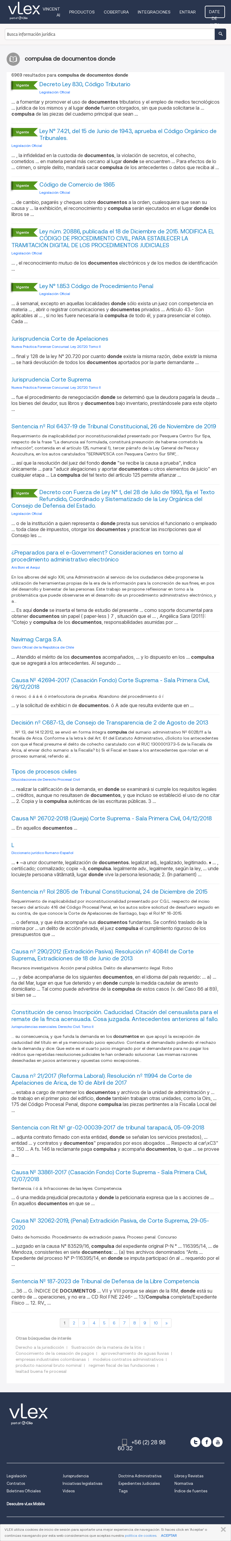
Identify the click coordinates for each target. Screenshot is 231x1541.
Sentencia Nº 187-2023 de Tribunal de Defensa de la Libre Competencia (105, 1281)
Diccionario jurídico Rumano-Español (42, 853)
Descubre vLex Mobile (26, 1504)
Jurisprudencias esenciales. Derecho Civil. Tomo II (52, 1027)
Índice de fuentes (190, 1491)
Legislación (17, 1476)
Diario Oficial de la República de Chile (42, 647)
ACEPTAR (169, 1535)
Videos (69, 1491)
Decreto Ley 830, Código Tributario (84, 84)
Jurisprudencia (76, 1476)
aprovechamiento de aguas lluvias (135, 1353)
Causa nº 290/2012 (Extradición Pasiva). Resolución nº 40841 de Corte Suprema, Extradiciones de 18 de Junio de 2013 (102, 955)
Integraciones (155, 12)
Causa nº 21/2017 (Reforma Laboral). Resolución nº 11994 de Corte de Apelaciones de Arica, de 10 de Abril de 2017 (101, 1079)
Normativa (183, 1483)
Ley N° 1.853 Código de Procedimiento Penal (96, 286)
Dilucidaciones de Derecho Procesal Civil (45, 779)
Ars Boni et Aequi (25, 567)
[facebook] (206, 1442)
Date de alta (215, 13)
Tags (123, 1491)
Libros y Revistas (188, 1476)
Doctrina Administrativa (140, 1476)
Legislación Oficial (54, 92)
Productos (83, 12)
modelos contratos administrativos (128, 1359)
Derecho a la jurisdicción (40, 1347)
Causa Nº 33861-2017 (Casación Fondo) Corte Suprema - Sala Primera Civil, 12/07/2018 (109, 1175)
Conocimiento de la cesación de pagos (55, 1353)
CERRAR (222, 1530)
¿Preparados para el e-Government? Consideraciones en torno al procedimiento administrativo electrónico (97, 556)
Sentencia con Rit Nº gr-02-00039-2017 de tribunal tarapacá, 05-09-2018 (107, 1127)
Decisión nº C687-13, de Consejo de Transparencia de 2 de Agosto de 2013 (109, 722)
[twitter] (195, 1442)
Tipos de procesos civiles (44, 771)
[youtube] (218, 1442)
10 (156, 1323)
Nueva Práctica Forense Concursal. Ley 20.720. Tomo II (56, 346)
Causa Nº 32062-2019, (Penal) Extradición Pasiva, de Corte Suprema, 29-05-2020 (110, 1224)
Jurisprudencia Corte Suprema (51, 379)
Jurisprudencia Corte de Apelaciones (59, 339)
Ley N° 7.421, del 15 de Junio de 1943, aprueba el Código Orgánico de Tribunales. (128, 134)
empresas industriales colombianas (51, 1359)
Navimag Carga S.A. (36, 639)
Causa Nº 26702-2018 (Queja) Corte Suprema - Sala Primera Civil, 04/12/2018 (111, 818)
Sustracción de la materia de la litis (106, 1347)
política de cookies (140, 1535)
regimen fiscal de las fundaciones (122, 1365)
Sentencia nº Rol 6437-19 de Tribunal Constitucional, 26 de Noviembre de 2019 (113, 426)
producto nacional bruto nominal (49, 1365)
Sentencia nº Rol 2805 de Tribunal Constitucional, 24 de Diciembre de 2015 (109, 892)
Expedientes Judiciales (139, 1483)
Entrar (188, 12)
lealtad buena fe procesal (41, 1371)
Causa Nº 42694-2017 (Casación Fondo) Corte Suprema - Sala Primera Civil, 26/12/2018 (110, 683)
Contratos (16, 1483)
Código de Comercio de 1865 (77, 184)
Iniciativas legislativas (82, 1483)
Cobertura (117, 12)
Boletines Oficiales (24, 1491)
